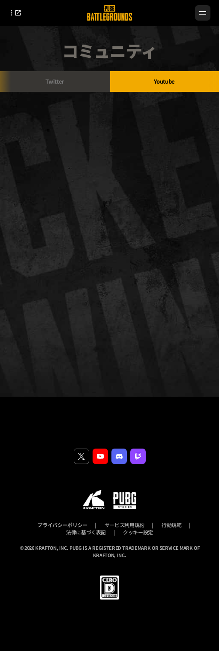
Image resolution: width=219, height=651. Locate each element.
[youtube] (100, 456)
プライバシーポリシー (62, 524)
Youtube (164, 81)
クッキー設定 (138, 532)
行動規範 (172, 524)
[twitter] (81, 456)
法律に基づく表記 (86, 532)
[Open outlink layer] (17, 13)
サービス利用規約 (124, 524)
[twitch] (138, 456)
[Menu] (202, 13)
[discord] (119, 456)
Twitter (54, 81)
